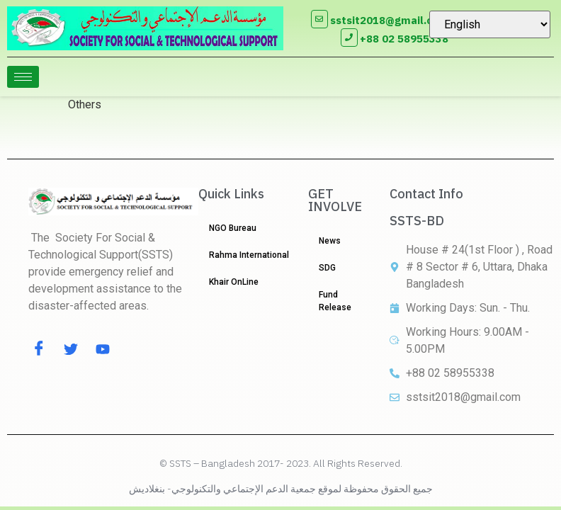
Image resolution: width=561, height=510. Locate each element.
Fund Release (335, 301)
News (330, 241)
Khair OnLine (234, 282)
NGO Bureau (232, 228)
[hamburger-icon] (23, 77)
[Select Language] (489, 24)
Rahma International (249, 255)
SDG (327, 268)
